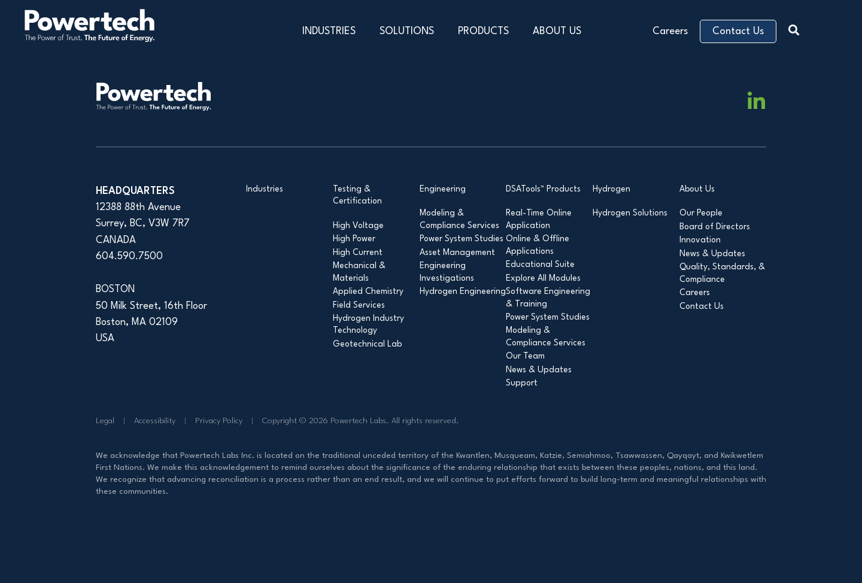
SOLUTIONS (407, 31)
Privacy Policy (218, 421)
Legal (105, 421)
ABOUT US (557, 31)
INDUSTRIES (329, 31)
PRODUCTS (483, 31)
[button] (796, 28)
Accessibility (154, 421)
